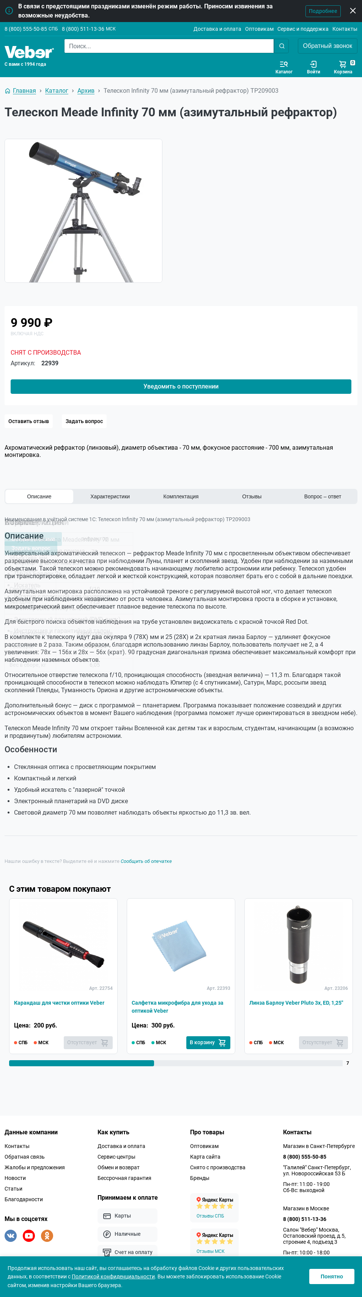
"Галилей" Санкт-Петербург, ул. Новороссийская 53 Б (317, 1170)
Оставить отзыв (28, 421)
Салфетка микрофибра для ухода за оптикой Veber (180, 1005)
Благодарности (24, 1199)
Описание (39, 496)
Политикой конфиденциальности (113, 1276)
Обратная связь (25, 1156)
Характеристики (110, 496)
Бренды (199, 1178)
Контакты (344, 29)
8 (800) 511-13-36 (83, 29)
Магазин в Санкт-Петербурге (319, 1146)
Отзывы (251, 496)
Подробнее (323, 11)
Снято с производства (218, 1167)
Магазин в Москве (306, 1208)
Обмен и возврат (119, 1167)
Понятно (332, 1276)
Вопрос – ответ (323, 496)
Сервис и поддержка (303, 29)
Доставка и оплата (217, 29)
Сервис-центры (116, 1156)
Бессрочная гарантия (124, 1178)
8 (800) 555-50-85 (26, 29)
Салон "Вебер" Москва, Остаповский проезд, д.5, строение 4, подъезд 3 (314, 1235)
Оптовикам (259, 29)
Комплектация (181, 496)
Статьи (13, 1188)
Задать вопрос (84, 421)
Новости (15, 1178)
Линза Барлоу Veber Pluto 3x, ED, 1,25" (295, 1005)
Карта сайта (205, 1156)
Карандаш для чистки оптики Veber (56, 1005)
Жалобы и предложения (35, 1167)
